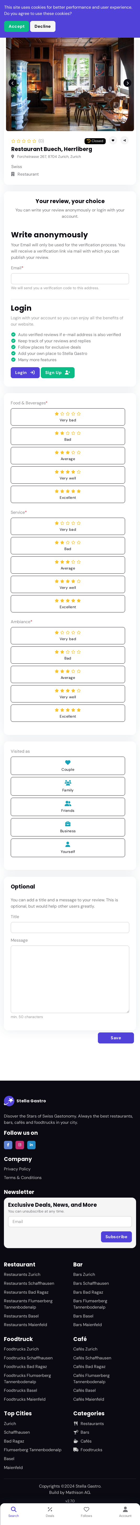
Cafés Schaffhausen (92, 1358)
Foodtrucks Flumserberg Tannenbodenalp (27, 1378)
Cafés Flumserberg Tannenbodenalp (91, 1378)
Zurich (10, 1423)
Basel (9, 1458)
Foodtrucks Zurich (21, 1349)
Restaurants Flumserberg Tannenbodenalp (28, 1304)
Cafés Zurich (85, 1349)
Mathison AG (78, 1492)
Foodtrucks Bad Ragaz (25, 1366)
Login (25, 372)
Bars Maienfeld (87, 1324)
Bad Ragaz (14, 1441)
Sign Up (57, 372)
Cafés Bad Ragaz (89, 1366)
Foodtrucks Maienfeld (25, 1399)
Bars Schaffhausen (91, 1283)
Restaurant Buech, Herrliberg (51, 149)
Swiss (16, 166)
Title (15, 916)
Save (116, 1038)
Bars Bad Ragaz (88, 1292)
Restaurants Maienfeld (25, 1324)
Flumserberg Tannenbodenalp (32, 1450)
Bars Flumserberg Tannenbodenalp (90, 1304)
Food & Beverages (29, 403)
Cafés (82, 1441)
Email (17, 268)
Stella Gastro (25, 1101)
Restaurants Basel (21, 1316)
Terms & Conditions (23, 1177)
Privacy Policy (17, 1169)
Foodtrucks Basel (20, 1390)
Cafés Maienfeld (88, 1399)
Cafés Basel (84, 1390)
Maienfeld (13, 1467)
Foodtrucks (87, 1450)
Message (19, 940)
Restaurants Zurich (22, 1274)
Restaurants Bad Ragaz (26, 1292)
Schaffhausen (17, 1432)
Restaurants (88, 1423)
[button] (124, 140)
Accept (17, 26)
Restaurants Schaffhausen (29, 1283)
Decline (43, 26)
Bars (81, 1432)
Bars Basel (83, 1316)
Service (19, 512)
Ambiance (21, 621)
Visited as (20, 751)
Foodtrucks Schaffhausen (28, 1358)
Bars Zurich (84, 1274)
